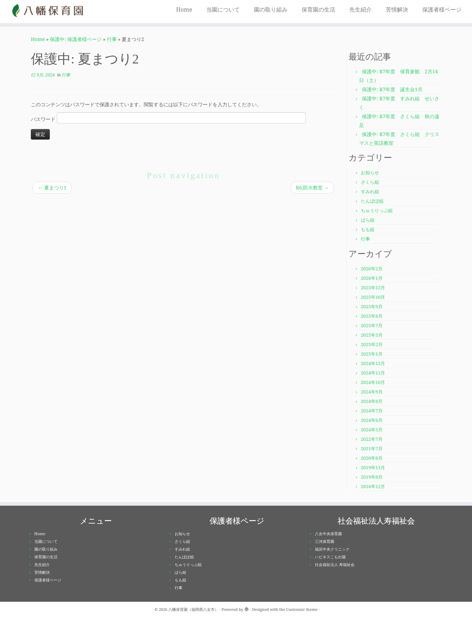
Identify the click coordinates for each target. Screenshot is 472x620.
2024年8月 (372, 401)
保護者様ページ (441, 9)
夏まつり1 (52, 187)
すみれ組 (370, 191)
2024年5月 (372, 429)
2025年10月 (373, 297)
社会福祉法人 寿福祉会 (335, 564)
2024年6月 (372, 420)
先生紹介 (360, 9)
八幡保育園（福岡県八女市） (193, 609)
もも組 (368, 229)
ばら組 (368, 220)
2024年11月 (373, 373)
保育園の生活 (318, 9)
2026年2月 (372, 268)
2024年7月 (372, 410)
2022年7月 (372, 439)
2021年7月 (372, 448)
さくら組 (370, 182)
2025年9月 (372, 306)
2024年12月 (373, 363)
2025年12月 (373, 287)
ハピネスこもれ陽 (330, 556)
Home (184, 9)
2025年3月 (372, 335)
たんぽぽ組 (372, 201)
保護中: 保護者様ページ (76, 39)
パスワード (168, 117)
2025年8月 (372, 316)
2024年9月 (372, 392)
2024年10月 (373, 382)
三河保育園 (324, 541)
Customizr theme (302, 609)
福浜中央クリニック (332, 549)
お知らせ (370, 172)
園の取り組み (271, 9)
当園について (223, 9)
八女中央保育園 (328, 533)
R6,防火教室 (312, 187)
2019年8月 (372, 477)
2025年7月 (372, 325)
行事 (112, 39)
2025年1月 (372, 354)
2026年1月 (372, 278)
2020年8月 (372, 458)
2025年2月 (372, 344)
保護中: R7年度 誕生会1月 (392, 89)
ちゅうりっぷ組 (377, 210)
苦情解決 (397, 9)
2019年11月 (373, 467)
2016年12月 (373, 486)
